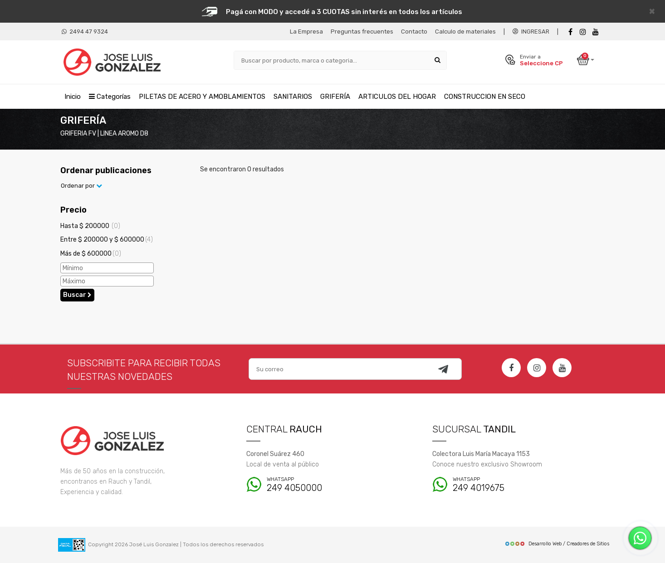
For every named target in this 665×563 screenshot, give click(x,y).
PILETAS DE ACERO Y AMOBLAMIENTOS (202, 96)
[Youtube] (595, 32)
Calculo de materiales (465, 31)
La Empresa (306, 31)
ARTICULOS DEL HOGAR (397, 96)
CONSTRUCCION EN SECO (484, 96)
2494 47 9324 (85, 31)
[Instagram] (536, 367)
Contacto (414, 31)
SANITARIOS (293, 96)
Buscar (77, 295)
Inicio (72, 96)
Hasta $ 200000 (90, 226)
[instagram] (582, 32)
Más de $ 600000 (90, 253)
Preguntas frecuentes (362, 31)
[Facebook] (570, 32)
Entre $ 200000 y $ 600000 (106, 239)
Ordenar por (81, 185)
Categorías (110, 96)
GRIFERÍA (335, 96)
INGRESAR (531, 31)
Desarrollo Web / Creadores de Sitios (556, 544)
